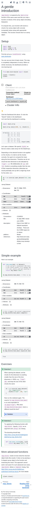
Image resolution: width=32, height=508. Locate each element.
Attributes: (6, 213)
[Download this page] (17, 2)
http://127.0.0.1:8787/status (14, 98)
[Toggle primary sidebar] (2, 2)
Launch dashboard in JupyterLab (16, 101)
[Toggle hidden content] (26, 414)
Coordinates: (7, 193)
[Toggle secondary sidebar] (29, 2)
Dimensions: (6, 188)
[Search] (26, 2)
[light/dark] (23, 2)
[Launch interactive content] (10, 2)
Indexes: (7, 210)
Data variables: (7, 204)
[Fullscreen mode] (20, 2)
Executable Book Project (15, 501)
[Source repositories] (14, 2)
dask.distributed (6, 56)
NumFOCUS (25, 495)
